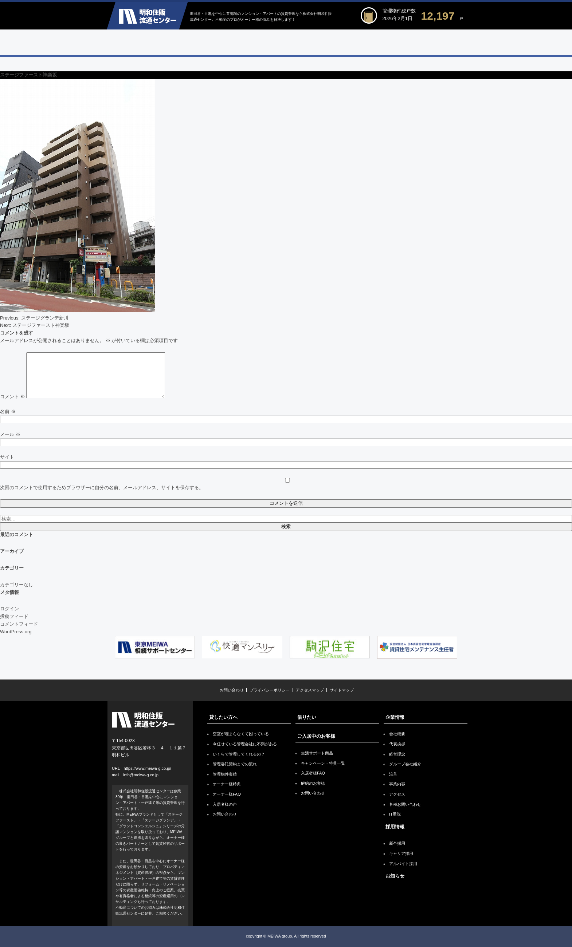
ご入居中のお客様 (330, 42)
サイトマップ (342, 690)
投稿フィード (14, 616)
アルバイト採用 (403, 863)
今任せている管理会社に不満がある (245, 744)
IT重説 (395, 814)
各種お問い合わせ (405, 804)
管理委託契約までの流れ (235, 764)
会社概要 (397, 734)
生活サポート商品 (317, 753)
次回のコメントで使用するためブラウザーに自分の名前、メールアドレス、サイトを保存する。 (102, 487)
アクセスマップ (310, 690)
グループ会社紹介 (405, 764)
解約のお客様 (313, 783)
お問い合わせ (232, 690)
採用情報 (394, 826)
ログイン (9, 608)
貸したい (151, 42)
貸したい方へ (223, 717)
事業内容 (397, 784)
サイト (7, 457)
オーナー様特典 (227, 784)
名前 (8, 411)
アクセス (397, 794)
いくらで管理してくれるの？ (239, 754)
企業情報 (420, 42)
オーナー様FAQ (227, 794)
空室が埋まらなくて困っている (241, 734)
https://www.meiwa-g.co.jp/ (147, 768)
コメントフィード (19, 624)
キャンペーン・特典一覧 (323, 763)
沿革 (393, 774)
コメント (12, 396)
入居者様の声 (225, 804)
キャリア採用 (401, 853)
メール (10, 434)
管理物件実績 (225, 774)
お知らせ (394, 876)
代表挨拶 (397, 744)
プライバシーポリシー (270, 690)
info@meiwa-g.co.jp (140, 775)
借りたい (241, 42)
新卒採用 (397, 843)
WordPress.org (15, 631)
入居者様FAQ (313, 773)
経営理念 (397, 754)
